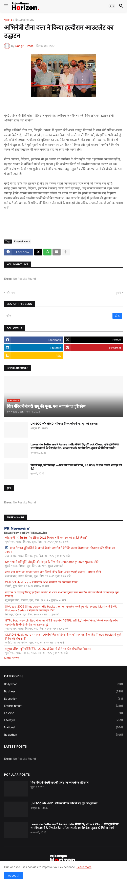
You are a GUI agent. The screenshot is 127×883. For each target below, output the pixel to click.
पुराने (118, 292)
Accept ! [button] (13, 875)
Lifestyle (63, 720)
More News (11, 657)
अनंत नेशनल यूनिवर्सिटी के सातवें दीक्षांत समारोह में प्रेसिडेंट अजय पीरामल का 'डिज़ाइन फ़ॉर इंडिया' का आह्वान (60, 550)
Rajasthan (63, 735)
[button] (5, 6)
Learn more (84, 867)
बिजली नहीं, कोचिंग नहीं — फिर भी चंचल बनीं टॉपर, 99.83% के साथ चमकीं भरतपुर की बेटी (76, 467)
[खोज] (58, 316)
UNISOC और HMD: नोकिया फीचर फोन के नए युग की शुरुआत (64, 423)
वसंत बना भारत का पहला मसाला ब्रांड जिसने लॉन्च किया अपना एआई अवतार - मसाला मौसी (53, 572)
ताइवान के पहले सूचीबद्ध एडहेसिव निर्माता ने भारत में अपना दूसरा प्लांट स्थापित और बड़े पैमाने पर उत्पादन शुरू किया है (62, 594)
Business (63, 691)
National (63, 727)
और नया (10, 292)
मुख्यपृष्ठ (8, 19)
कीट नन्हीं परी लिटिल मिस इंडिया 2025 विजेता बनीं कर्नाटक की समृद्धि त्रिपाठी (46, 537)
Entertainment (24, 19)
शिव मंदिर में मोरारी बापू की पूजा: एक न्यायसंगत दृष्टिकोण (59, 782)
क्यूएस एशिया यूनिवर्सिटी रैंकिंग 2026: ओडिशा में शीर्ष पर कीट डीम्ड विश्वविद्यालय (48, 648)
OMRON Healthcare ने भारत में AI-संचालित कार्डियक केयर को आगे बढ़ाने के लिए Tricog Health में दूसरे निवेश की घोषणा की (63, 636)
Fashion (63, 713)
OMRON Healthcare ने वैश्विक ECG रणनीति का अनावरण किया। (42, 582)
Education (63, 699)
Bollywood (63, 684)
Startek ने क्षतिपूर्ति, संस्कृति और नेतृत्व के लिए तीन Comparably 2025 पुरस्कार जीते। (52, 561)
